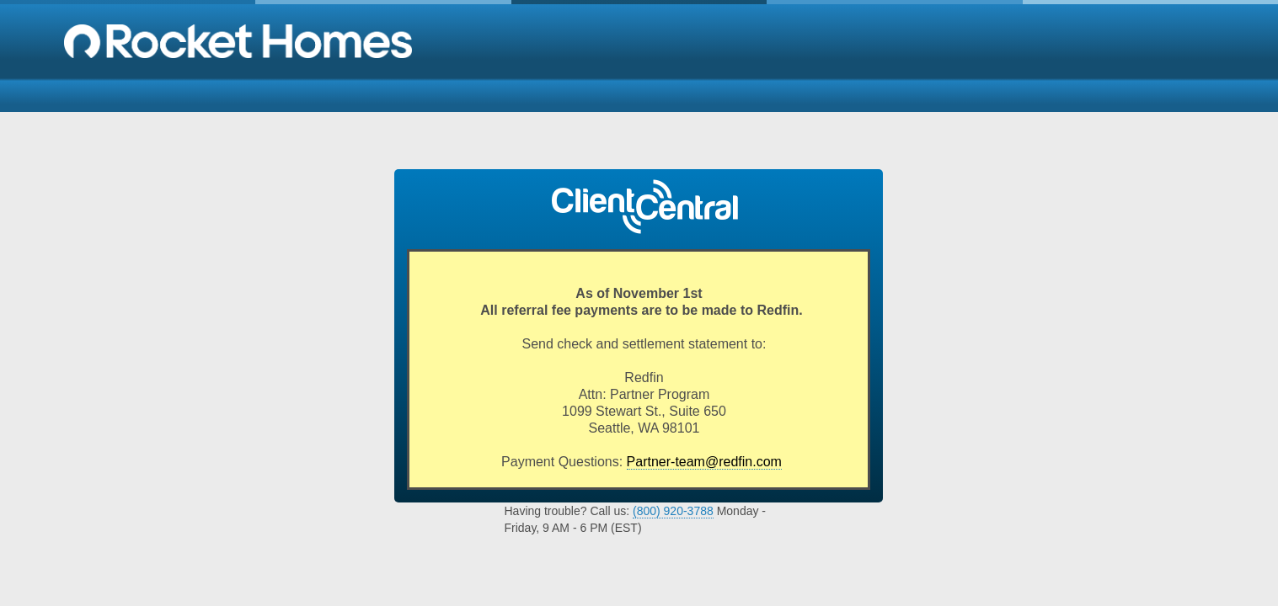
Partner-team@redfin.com (704, 461)
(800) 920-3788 (673, 511)
